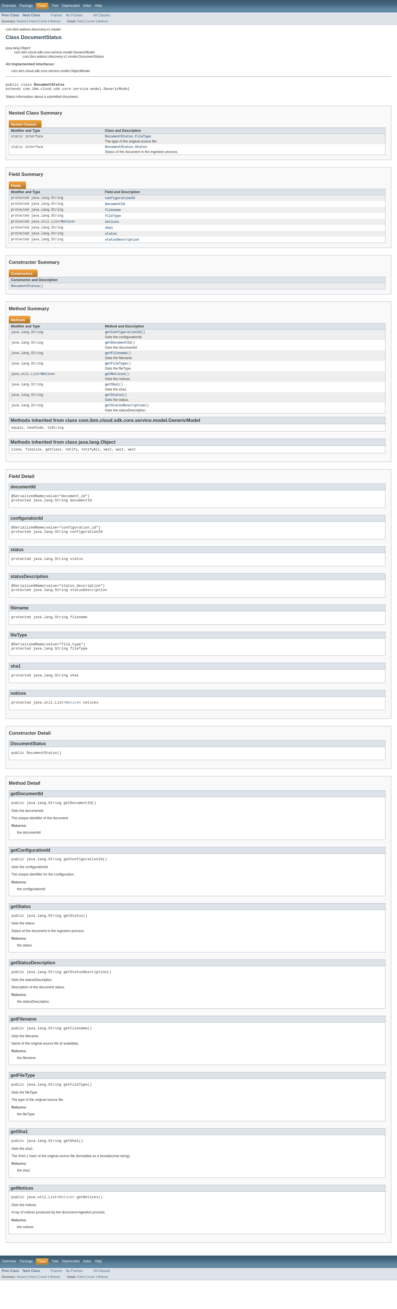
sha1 (109, 232)
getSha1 (112, 393)
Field (32, 21)
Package (26, 6)
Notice (67, 226)
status (111, 238)
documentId (115, 207)
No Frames (74, 15)
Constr (42, 21)
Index (87, 6)
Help (98, 6)
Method (55, 21)
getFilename (116, 360)
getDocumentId (118, 349)
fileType (113, 219)
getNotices (115, 382)
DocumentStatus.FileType (128, 138)
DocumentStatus (25, 291)
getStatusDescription (125, 415)
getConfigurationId (123, 338)
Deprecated (71, 6)
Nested (22, 21)
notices (112, 226)
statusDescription (122, 244)
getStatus (114, 404)
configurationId (120, 201)
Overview (9, 6)
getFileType (116, 371)
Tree (54, 6)
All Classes (101, 15)
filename (113, 213)
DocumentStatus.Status (126, 149)
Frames (56, 15)
